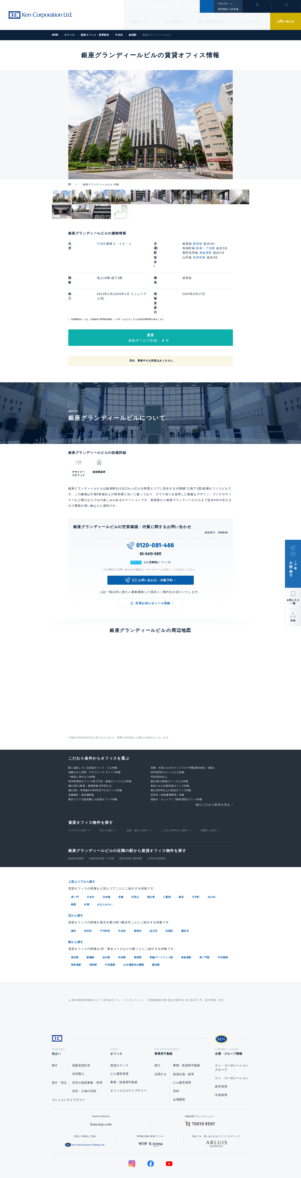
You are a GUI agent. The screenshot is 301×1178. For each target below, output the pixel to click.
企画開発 (179, 1072)
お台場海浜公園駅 (133, 936)
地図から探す (209, 802)
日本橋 (106, 869)
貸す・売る (59, 1055)
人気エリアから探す (84, 854)
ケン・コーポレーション (231, 1050)
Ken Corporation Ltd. (40, 15)
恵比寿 (151, 869)
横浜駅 (156, 936)
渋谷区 (88, 902)
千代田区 (105, 902)
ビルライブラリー (250, 21)
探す (55, 1038)
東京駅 (75, 928)
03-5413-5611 (151, 526)
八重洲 (167, 869)
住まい (132, 6)
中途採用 (221, 1067)
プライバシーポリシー (144, 1161)
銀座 (73, 876)
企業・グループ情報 (198, 6)
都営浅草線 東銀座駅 (130, 831)
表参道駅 (186, 928)
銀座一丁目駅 (205, 248)
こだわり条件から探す (174, 802)
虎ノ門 (75, 869)
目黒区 (169, 902)
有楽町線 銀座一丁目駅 (101, 831)
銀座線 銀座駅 (76, 831)
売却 (176, 1063)
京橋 (120, 869)
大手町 (196, 869)
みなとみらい (105, 876)
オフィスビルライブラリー (128, 1063)
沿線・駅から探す (137, 802)
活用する (161, 1047)
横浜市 (185, 902)
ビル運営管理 (173, 21)
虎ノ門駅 (204, 928)
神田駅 (93, 936)
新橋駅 (90, 928)
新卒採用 (221, 1059)
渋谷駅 (122, 928)
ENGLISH (223, 3)
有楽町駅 (199, 257)
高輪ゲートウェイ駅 (161, 928)
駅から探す (77, 913)
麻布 (181, 869)
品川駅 (106, 928)
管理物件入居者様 (228, 9)
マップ (165, 534)
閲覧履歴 (256, 9)
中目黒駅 (223, 928)
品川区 (153, 902)
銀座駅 (197, 243)
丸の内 (211, 869)
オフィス (148, 6)
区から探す (107, 802)
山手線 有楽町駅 (156, 831)
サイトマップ (195, 1161)
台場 (86, 876)
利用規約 (172, 1161)
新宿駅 (138, 928)
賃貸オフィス (119, 1038)
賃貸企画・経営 (183, 1047)
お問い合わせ (285, 21)
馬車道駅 (76, 936)
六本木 (90, 869)
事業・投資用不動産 (210, 21)
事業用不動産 (170, 6)
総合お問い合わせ (109, 1161)
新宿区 (138, 902)
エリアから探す (77, 802)
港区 (73, 902)
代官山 (135, 869)
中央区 (101, 243)
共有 (293, 620)
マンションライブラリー (68, 1072)
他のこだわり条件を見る (212, 777)
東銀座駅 (205, 252)
